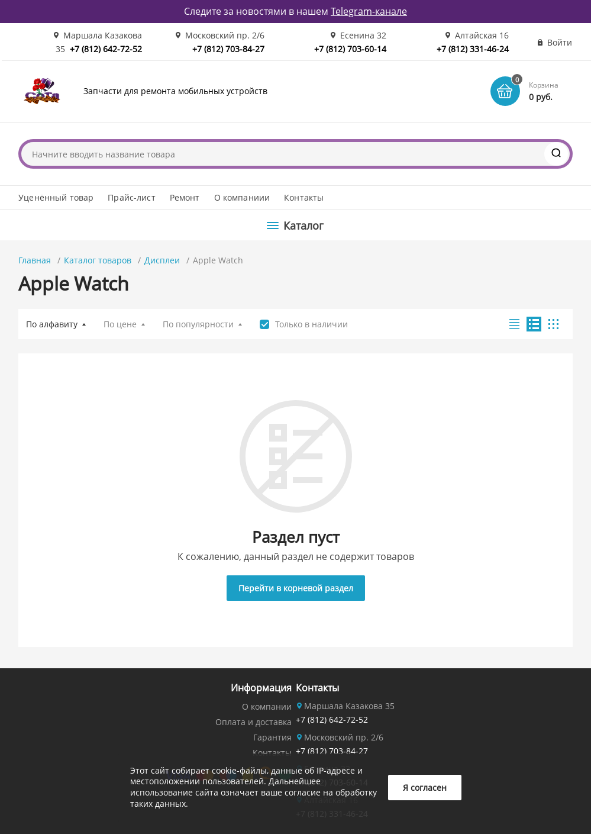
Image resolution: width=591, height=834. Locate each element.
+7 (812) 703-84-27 (228, 48)
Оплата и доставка (253, 721)
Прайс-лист (131, 197)
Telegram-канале (369, 11)
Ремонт (185, 197)
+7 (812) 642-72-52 (106, 48)
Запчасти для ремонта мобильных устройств (175, 90)
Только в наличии (311, 324)
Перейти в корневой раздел (295, 588)
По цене (120, 324)
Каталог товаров (97, 260)
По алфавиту (51, 324)
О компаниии (242, 197)
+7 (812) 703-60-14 (350, 48)
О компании (267, 706)
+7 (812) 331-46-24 (473, 48)
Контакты (304, 197)
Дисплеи (162, 260)
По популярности (198, 324)
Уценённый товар (55, 197)
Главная (34, 260)
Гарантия (272, 737)
